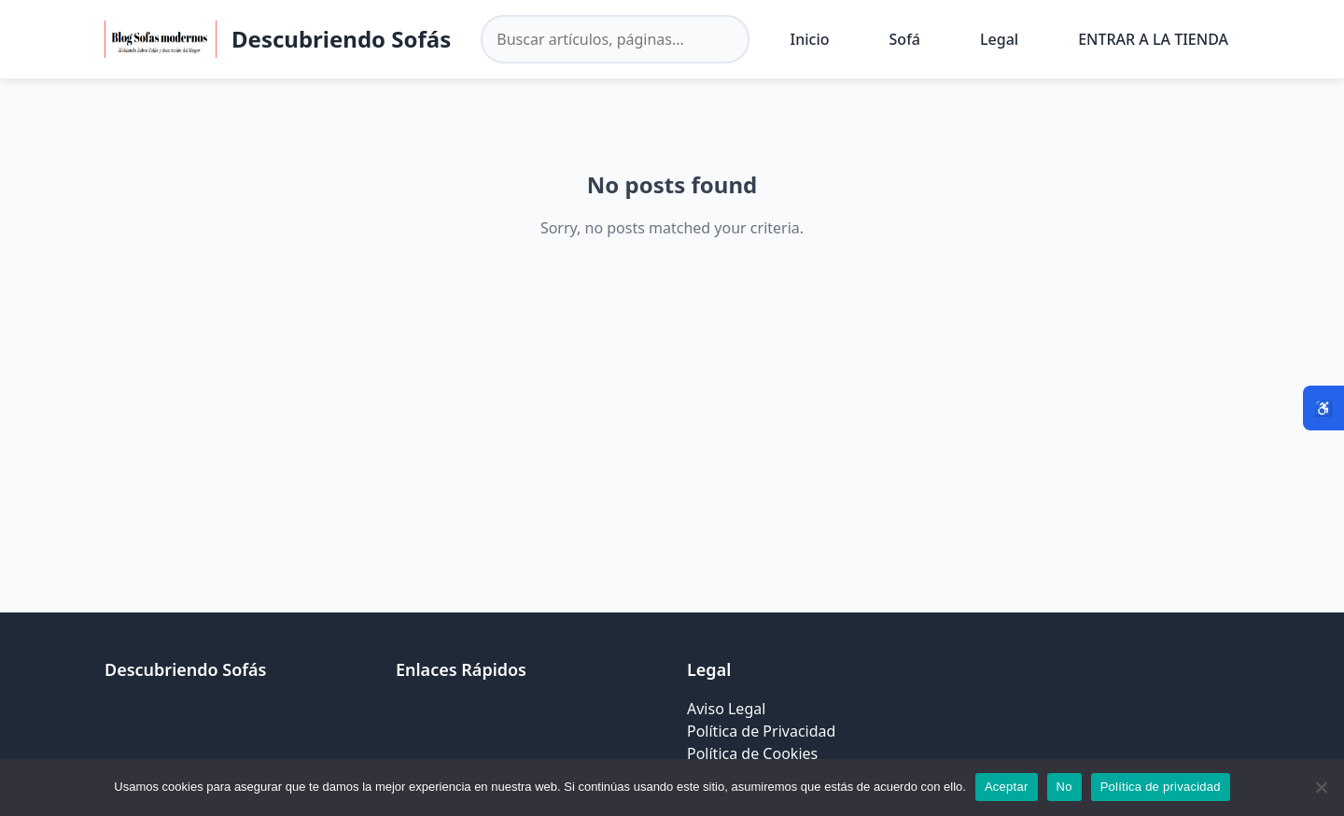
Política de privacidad (1160, 787)
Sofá (904, 39)
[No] (1320, 787)
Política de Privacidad (761, 731)
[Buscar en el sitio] (615, 39)
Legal (999, 39)
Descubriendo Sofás (341, 38)
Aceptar (1007, 787)
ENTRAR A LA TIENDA (1153, 39)
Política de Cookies (752, 753)
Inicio (810, 39)
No (1064, 787)
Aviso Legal (726, 708)
